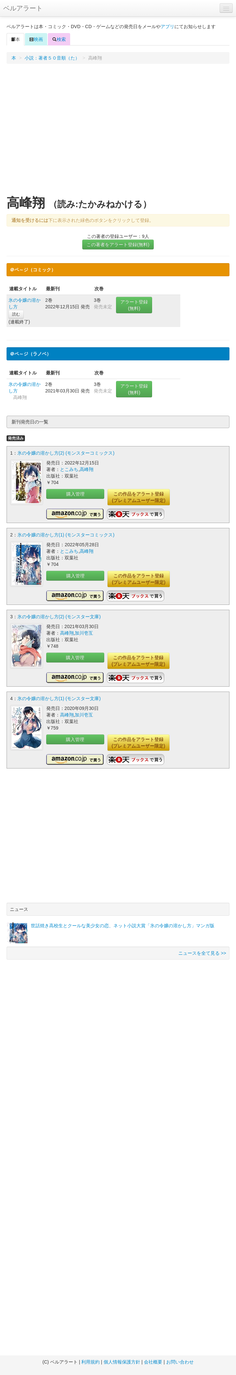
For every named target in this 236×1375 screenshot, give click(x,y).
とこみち (69, 469)
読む (16, 314)
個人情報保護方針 (122, 1362)
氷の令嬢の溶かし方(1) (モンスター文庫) (59, 698)
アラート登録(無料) (134, 305)
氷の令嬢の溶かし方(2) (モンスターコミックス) (65, 453)
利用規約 (90, 1362)
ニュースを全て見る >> (202, 953)
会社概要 (153, 1362)
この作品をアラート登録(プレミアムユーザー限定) (138, 497)
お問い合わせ (180, 1362)
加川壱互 (84, 633)
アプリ (167, 26)
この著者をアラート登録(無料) (118, 244)
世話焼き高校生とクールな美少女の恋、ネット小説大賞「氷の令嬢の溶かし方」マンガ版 (122, 925)
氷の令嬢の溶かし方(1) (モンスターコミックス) (65, 534)
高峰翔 (86, 469)
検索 (59, 39)
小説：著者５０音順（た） (52, 58)
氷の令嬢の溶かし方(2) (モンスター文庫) (59, 616)
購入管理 (75, 494)
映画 (36, 39)
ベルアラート (23, 8)
